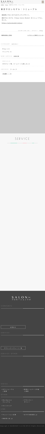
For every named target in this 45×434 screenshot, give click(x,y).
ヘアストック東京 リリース (35, 35)
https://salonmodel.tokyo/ (12, 23)
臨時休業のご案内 (7, 35)
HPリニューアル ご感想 (8, 390)
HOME (2, 4)
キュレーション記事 (9, 414)
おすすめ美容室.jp (31, 414)
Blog (6, 4)
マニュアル (5, 51)
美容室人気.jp (8, 418)
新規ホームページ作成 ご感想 (31, 390)
